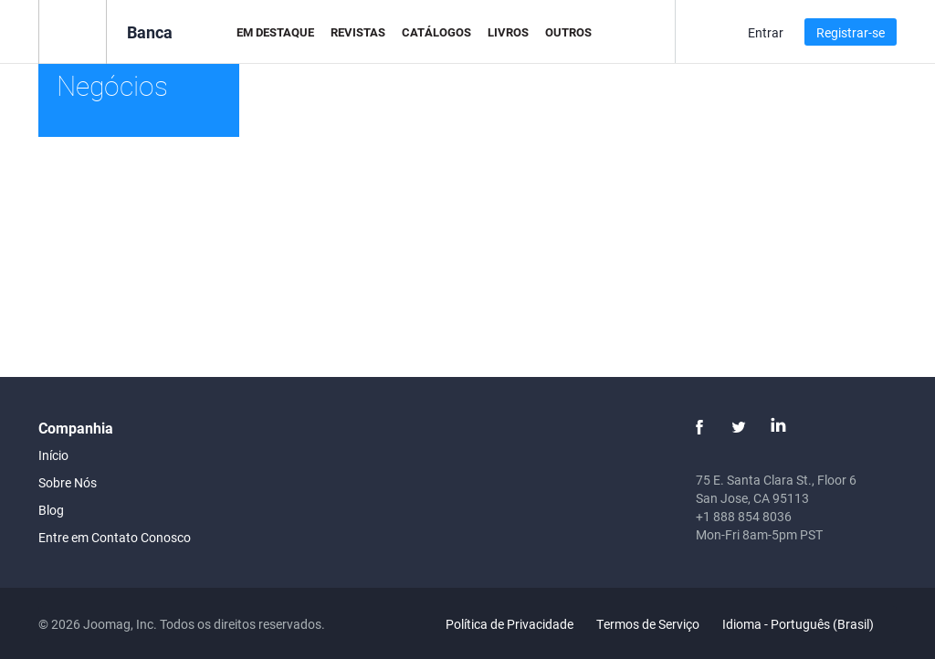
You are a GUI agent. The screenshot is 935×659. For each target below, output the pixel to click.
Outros (568, 32)
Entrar (765, 32)
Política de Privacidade (509, 624)
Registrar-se (850, 32)
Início (53, 455)
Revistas (358, 32)
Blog (51, 509)
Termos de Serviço (647, 624)
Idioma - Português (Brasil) (808, 624)
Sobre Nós (67, 482)
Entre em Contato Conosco (114, 537)
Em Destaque (275, 32)
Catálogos (436, 32)
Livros (508, 32)
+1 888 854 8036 (744, 516)
